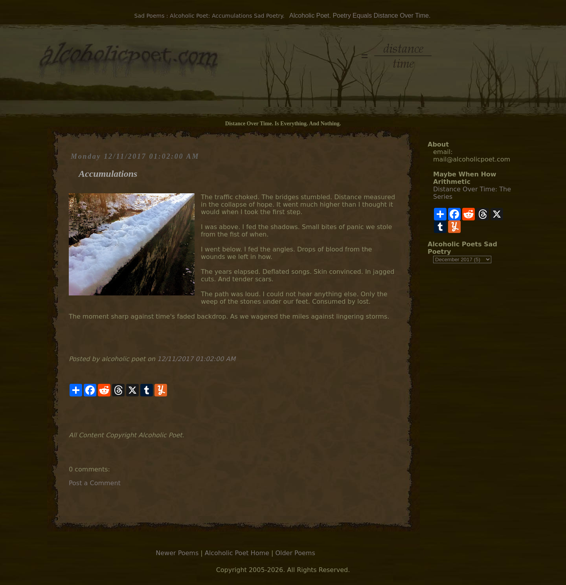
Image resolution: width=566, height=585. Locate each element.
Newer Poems (177, 553)
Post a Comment (95, 483)
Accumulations (108, 174)
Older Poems (295, 553)
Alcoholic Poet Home (237, 553)
